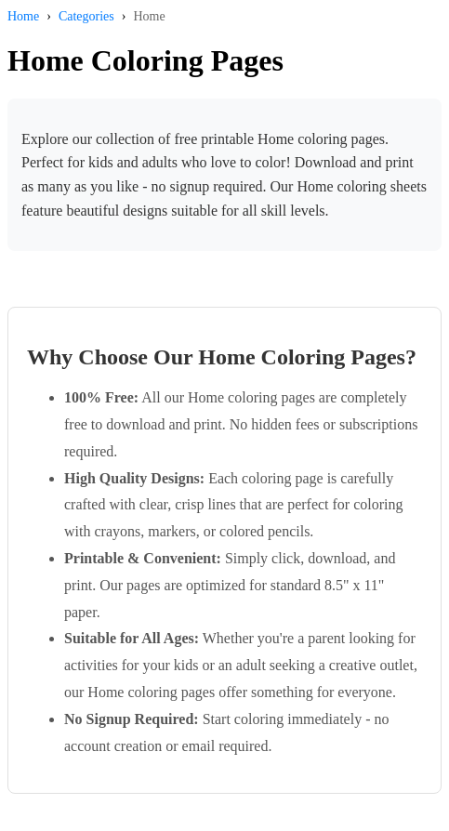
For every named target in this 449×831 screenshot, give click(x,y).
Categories (86, 16)
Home (23, 16)
